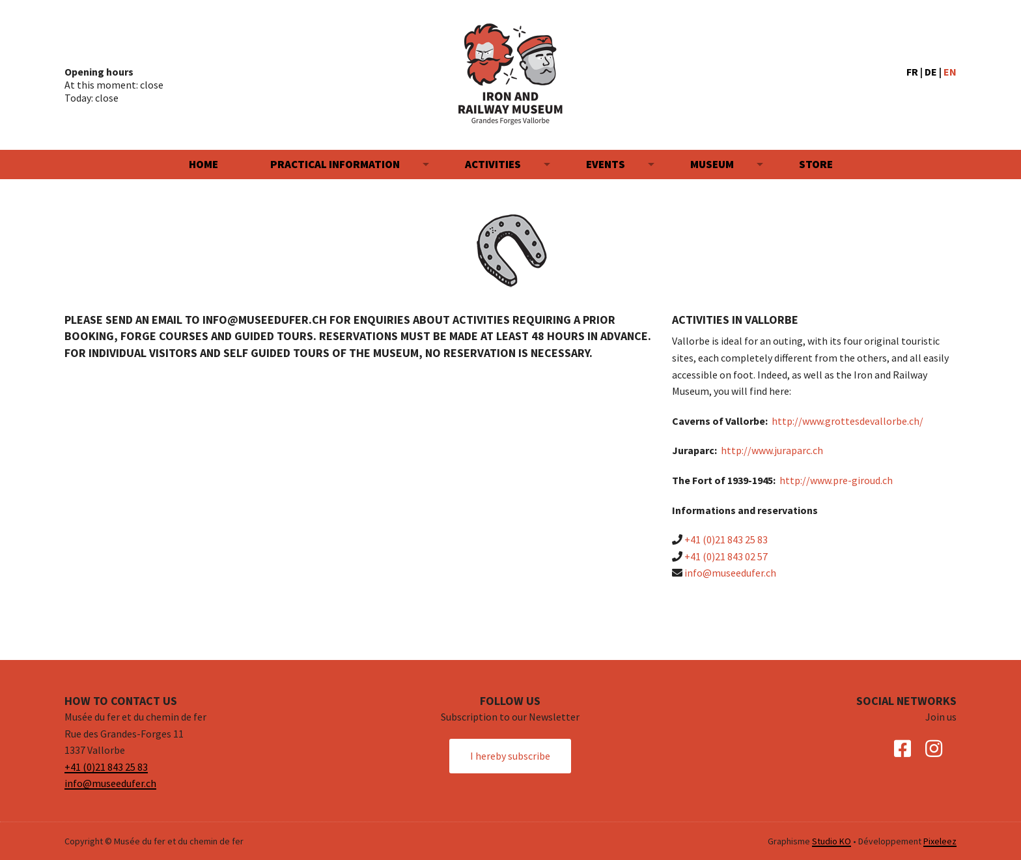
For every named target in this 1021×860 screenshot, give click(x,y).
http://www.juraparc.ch (772, 450)
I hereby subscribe (510, 755)
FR (912, 71)
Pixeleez (940, 841)
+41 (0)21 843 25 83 (726, 539)
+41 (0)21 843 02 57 (726, 556)
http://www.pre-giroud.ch (836, 480)
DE (931, 71)
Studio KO (831, 841)
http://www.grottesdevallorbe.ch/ (847, 420)
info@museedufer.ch (730, 572)
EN (950, 71)
